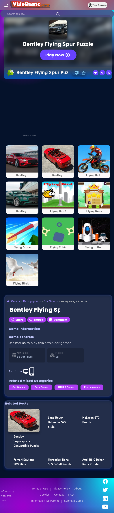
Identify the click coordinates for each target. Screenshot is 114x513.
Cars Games (41, 387)
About (78, 488)
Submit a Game (73, 500)
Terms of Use (40, 488)
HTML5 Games (66, 387)
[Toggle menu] (6, 5)
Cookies (45, 494)
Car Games (51, 301)
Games (15, 301)
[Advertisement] (59, 106)
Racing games (32, 301)
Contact (59, 494)
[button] (57, 14)
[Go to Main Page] (30, 5)
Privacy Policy (61, 488)
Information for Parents (45, 500)
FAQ (71, 494)
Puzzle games (92, 387)
